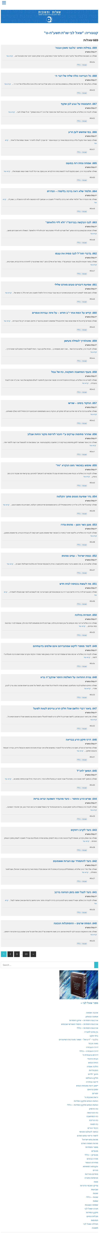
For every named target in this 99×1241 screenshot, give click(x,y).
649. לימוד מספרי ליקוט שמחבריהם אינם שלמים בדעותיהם (65, 646)
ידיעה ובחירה (92, 1082)
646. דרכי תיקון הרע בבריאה (81, 739)
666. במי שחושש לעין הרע (82, 132)
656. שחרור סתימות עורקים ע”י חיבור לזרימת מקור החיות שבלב (62, 434)
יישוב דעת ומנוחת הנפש (87, 1085)
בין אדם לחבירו (91, 1032)
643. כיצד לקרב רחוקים (84, 829)
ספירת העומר (91, 1162)
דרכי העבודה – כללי (88, 1051)
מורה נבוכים (92, 1158)
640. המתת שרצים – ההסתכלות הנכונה (75, 923)
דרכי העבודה (92, 1047)
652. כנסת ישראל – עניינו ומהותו (79, 555)
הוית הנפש (93, 1062)
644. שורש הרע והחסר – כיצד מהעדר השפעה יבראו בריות (65, 798)
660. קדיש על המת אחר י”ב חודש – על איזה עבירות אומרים (64, 312)
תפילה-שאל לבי (90, 1224)
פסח (96, 1181)
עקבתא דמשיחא (90, 1166)
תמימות (94, 1220)
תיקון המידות (92, 1212)
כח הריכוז (93, 1120)
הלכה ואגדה (92, 1066)
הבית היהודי (92, 1058)
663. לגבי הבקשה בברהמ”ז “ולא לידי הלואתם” (71, 222)
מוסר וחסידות (91, 1147)
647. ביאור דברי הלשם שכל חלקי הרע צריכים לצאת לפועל (65, 708)
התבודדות (93, 1070)
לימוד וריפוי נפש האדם (87, 1135)
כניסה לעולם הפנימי (88, 1131)
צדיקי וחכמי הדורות (89, 1185)
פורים (95, 1170)
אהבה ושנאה (92, 1012)
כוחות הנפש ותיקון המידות (86, 1101)
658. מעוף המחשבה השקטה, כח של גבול (74, 372)
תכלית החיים (92, 1216)
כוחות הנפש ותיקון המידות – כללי (82, 1105)
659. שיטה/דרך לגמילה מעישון (80, 340)
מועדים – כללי (91, 1155)
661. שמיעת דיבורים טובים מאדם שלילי (76, 284)
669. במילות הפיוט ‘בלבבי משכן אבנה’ (76, 47)
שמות (95, 1201)
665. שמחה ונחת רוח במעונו (81, 163)
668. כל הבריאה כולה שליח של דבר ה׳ (76, 75)
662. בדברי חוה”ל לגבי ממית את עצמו (76, 253)
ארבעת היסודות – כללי (87, 1028)
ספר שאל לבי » (89, 1003)
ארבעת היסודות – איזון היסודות (83, 1020)
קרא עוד (9, 56)
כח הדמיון (93, 1108)
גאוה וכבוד (93, 1043)
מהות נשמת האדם (89, 1143)
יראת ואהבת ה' (91, 1097)
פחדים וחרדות (91, 1174)
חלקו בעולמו (92, 1078)
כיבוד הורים (93, 1128)
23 (26, 954)
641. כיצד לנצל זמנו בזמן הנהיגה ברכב (75, 892)
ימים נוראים (92, 1089)
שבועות (94, 1189)
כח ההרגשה (92, 1112)
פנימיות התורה (91, 1178)
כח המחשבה (92, 1116)
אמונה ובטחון (92, 1016)
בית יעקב (94, 1035)
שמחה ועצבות (91, 1205)
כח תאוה (94, 1124)
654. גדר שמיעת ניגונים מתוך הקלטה (77, 496)
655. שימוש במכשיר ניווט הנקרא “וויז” (76, 465)
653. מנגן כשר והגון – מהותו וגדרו (79, 524)
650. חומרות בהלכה (86, 615)
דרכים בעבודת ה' (90, 1055)
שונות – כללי (82, 65)
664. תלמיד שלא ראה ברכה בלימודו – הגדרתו (72, 191)
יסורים (95, 1093)
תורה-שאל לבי (91, 1208)
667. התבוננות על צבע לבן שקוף (79, 103)
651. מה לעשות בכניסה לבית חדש (78, 583)
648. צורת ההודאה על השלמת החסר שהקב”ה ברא (68, 677)
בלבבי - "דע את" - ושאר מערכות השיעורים (78, 1039)
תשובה (95, 1228)
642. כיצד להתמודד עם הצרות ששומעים (75, 861)
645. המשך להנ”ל (87, 770)
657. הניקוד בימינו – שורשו (82, 403)
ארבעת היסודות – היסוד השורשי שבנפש (79, 1024)
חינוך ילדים (93, 1074)
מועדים (94, 1151)
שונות (95, 1193)
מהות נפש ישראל (90, 1139)
